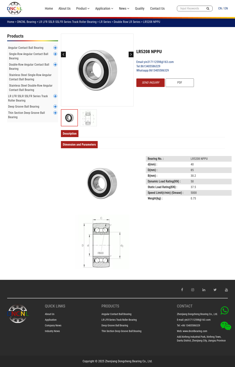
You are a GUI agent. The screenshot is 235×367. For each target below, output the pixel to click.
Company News (53, 325)
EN (226, 8)
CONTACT (185, 306)
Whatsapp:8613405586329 (152, 70)
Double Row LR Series (127, 22)
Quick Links (55, 306)
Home (10, 22)
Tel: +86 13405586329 (188, 325)
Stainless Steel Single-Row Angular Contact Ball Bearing (30, 77)
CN (220, 8)
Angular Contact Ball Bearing (25, 48)
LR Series (105, 22)
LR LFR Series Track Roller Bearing (119, 319)
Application (51, 319)
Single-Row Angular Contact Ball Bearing (28, 56)
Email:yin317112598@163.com (155, 62)
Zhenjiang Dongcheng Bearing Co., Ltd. (197, 314)
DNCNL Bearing (26, 22)
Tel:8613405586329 (148, 66)
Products (15, 36)
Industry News (52, 331)
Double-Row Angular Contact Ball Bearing (29, 67)
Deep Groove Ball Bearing (23, 106)
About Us (49, 314)
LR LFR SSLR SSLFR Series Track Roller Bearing (68, 22)
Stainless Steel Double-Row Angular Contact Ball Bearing (30, 88)
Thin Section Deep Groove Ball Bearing (26, 115)
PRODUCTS (110, 306)
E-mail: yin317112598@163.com (194, 319)
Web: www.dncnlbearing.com (192, 331)
